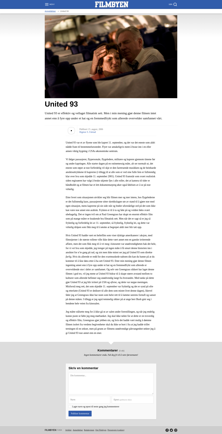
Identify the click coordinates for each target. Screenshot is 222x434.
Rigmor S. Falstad (87, 132)
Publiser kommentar (80, 413)
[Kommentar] (111, 383)
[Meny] (50, 4)
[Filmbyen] (112, 4)
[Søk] (172, 4)
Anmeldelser (50, 11)
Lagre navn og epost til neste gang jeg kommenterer (95, 406)
